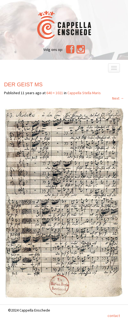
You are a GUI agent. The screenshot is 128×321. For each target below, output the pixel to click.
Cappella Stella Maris (84, 92)
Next (118, 98)
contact (114, 315)
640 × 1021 (54, 92)
